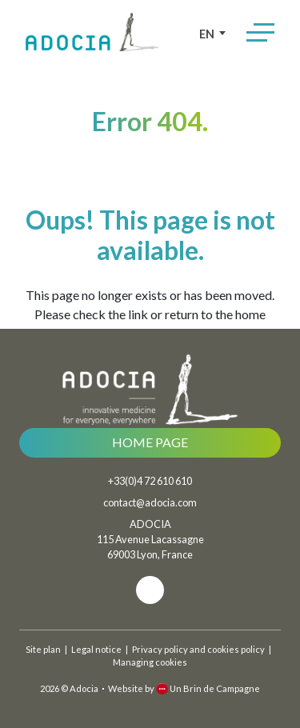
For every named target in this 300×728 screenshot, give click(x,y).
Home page (150, 442)
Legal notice (96, 649)
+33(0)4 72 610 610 (150, 480)
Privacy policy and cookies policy (198, 649)
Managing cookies (150, 662)
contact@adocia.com (150, 502)
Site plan (43, 649)
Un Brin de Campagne (208, 688)
